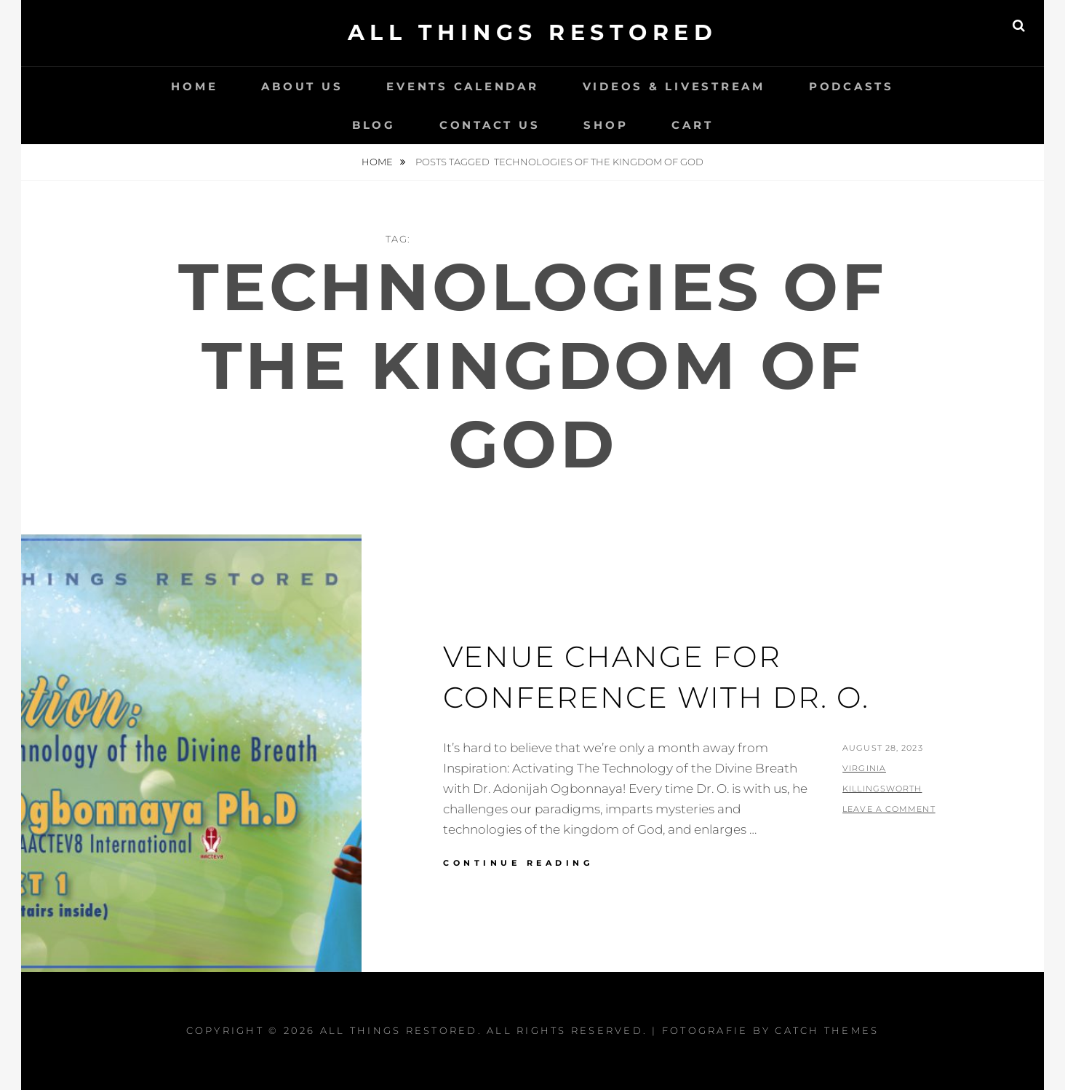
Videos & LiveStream (674, 86)
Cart (692, 125)
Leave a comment (889, 809)
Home (194, 86)
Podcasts (851, 86)
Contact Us (490, 125)
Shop (605, 125)
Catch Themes (827, 1030)
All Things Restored (533, 32)
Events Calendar (462, 86)
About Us (302, 86)
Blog (374, 125)
